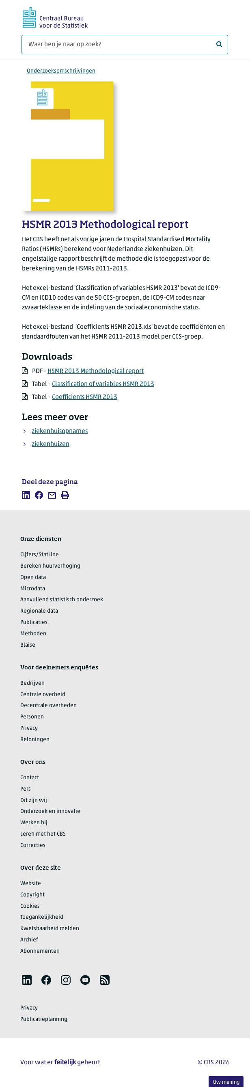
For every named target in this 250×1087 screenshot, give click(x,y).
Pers (25, 789)
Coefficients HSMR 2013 (84, 397)
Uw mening (226, 1082)
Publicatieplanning (43, 1019)
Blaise (27, 645)
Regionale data (39, 611)
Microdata (32, 589)
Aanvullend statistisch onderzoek (61, 599)
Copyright (32, 895)
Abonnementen (40, 951)
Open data (33, 577)
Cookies (30, 906)
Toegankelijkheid (41, 917)
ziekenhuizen (50, 444)
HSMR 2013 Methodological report (95, 371)
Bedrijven (32, 683)
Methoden (33, 634)
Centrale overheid (42, 694)
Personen (32, 717)
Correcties (32, 845)
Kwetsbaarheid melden (49, 928)
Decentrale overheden (48, 705)
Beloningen (35, 739)
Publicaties (33, 622)
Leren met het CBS (43, 834)
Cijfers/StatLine (39, 554)
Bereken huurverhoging (50, 566)
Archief (29, 940)
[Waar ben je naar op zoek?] (125, 44)
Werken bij (33, 822)
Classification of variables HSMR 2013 (103, 384)
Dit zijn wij (33, 800)
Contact (29, 777)
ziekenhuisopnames (60, 431)
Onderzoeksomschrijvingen (61, 71)
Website (30, 883)
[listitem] (26, 495)
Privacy (29, 728)
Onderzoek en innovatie (50, 811)
